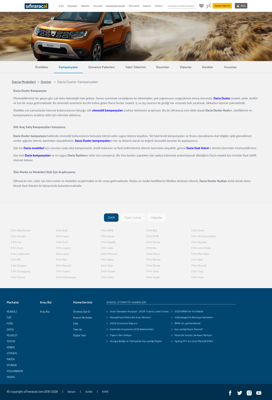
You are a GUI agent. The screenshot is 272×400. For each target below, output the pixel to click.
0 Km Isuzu (17, 247)
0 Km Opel (197, 259)
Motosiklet (134, 6)
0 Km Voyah (153, 277)
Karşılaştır (72, 6)
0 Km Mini (61, 259)
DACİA (10, 329)
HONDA (11, 347)
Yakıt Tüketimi (135, 67)
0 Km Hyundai (199, 242)
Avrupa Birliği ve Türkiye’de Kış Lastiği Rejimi (134, 341)
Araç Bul (45, 311)
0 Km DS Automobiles (203, 236)
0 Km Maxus (153, 253)
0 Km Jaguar (63, 247)
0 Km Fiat (16, 242)
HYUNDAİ (12, 365)
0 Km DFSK (152, 236)
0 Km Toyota (18, 277)
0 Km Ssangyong (20, 271)
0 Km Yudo (197, 277)
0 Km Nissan (153, 259)
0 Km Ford (62, 242)
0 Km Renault (63, 265)
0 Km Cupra (62, 236)
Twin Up (77, 329)
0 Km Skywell (198, 265)
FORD (10, 323)
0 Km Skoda (153, 265)
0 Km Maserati (109, 253)
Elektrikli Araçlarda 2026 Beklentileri (130, 329)
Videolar (186, 67)
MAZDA (11, 359)
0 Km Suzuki (108, 271)
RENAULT (12, 311)
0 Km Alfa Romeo (21, 230)
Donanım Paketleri (101, 67)
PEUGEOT (12, 335)
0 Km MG (16, 259)
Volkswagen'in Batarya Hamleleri (192, 317)
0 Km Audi (61, 230)
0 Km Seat (107, 265)
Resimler (162, 67)
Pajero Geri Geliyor (119, 335)
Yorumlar (97, 6)
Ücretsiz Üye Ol (81, 311)
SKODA (11, 377)
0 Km (61, 6)
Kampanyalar (68, 67)
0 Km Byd (151, 230)
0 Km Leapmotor (20, 253)
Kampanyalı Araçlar (115, 6)
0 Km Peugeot (19, 265)
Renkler (207, 67)
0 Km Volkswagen (66, 277)
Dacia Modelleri (24, 82)
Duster (46, 82)
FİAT (9, 317)
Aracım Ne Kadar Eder (82, 320)
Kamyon (147, 6)
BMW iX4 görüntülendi (185, 323)
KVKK (105, 391)
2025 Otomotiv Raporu (121, 323)
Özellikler (41, 67)
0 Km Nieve (107, 259)
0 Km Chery (197, 230)
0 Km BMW (107, 230)
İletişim (72, 391)
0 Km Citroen (18, 236)
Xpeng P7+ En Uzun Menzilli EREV (192, 341)
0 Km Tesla (152, 271)
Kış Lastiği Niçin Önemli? (187, 329)
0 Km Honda (153, 242)
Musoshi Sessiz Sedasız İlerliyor (191, 335)
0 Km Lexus (62, 253)
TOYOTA (11, 341)
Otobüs (158, 6)
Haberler (85, 6)
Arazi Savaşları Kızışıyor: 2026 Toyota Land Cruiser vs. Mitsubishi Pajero (138, 311)
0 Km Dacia (107, 236)
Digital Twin (79, 335)
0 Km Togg (197, 271)
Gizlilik (88, 391)
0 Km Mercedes (200, 253)
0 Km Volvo (107, 277)
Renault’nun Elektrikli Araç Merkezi (128, 317)
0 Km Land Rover (201, 247)
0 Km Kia (151, 247)
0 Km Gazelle (108, 242)
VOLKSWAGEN (15, 371)
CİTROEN (12, 353)
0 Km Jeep (107, 247)
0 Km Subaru (63, 271)
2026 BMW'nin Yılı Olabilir (187, 311)
